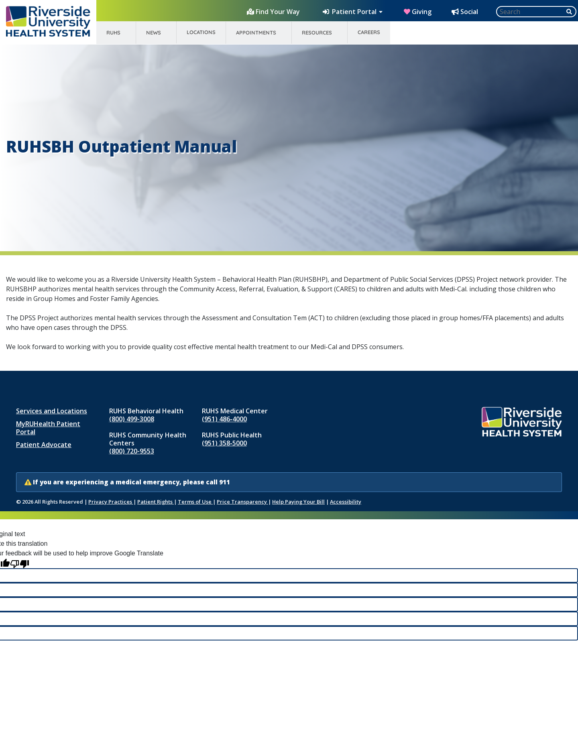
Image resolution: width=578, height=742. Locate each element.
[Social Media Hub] (465, 11)
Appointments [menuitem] (256, 32)
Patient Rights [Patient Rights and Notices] (155, 501)
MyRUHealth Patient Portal (48, 427)
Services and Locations (51, 411)
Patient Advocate (43, 444)
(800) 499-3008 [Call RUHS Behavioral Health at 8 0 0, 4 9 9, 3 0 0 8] (131, 419)
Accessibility (345, 501)
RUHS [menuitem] (113, 32)
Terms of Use (195, 501)
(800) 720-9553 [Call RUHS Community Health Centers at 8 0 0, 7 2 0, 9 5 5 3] (131, 451)
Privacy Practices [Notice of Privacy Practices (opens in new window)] (110, 501)
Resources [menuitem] (317, 32)
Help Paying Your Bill (298, 501)
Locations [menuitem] (201, 32)
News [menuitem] (153, 32)
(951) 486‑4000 (224, 419)
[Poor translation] (19, 563)
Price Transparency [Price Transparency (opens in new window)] (242, 501)
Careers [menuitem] (369, 32)
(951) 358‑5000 (224, 443)
